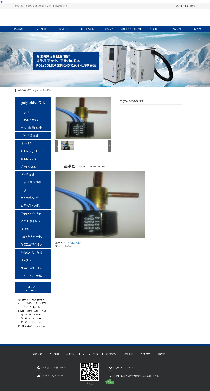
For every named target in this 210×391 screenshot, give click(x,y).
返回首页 (191, 6)
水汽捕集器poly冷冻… (33, 127)
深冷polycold (28, 166)
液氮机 (153, 29)
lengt (23, 190)
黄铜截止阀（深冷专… (33, 252)
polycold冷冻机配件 (73, 243)
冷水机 (25, 228)
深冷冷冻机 (27, 174)
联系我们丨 (181, 6)
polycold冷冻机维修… (33, 182)
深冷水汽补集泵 (30, 119)
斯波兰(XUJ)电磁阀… (33, 275)
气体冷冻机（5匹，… (33, 267)
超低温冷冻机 (29, 158)
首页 (29, 90)
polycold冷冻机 (86, 29)
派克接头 (26, 260)
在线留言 (145, 354)
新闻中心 (63, 29)
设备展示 (176, 29)
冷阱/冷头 (109, 29)
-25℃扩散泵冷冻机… (33, 221)
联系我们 (198, 29)
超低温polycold (29, 151)
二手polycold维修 (31, 213)
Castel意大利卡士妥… (33, 236)
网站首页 (18, 29)
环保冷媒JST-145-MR (131, 29)
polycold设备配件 (43, 90)
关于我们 (41, 29)
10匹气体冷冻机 (30, 205)
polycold (25, 112)
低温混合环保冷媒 (31, 244)
